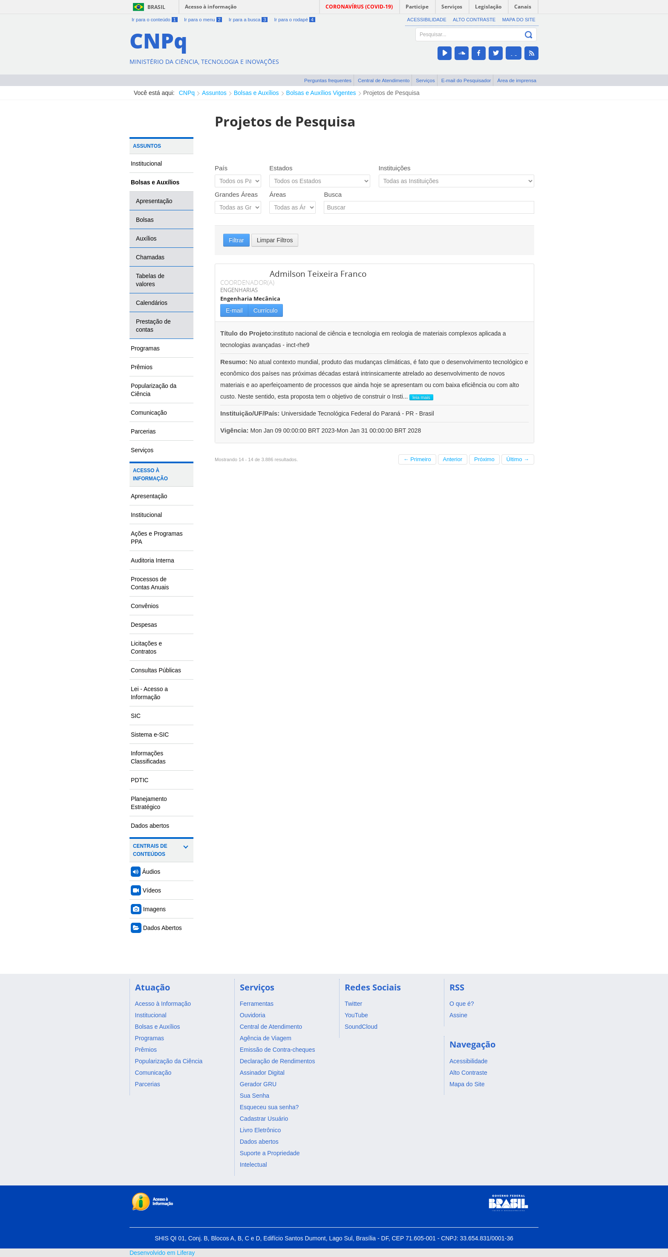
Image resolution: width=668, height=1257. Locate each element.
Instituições (395, 168)
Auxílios (146, 238)
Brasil (156, 7)
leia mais (421, 397)
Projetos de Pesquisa (391, 92)
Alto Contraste (474, 19)
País (221, 168)
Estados (280, 168)
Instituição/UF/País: (250, 413)
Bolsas (145, 219)
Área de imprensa (516, 80)
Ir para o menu (203, 19)
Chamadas (150, 257)
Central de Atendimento (383, 80)
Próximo (484, 459)
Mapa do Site (519, 19)
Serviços (425, 80)
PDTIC (140, 780)
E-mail (234, 310)
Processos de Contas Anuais (150, 583)
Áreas (277, 194)
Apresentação (154, 201)
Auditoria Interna (152, 560)
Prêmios (142, 367)
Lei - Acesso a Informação (149, 693)
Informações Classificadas (148, 757)
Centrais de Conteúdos (150, 850)
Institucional (146, 163)
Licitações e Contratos (146, 647)
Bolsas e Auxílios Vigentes (321, 92)
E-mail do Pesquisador (466, 80)
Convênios (145, 606)
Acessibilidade (426, 19)
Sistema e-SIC (150, 734)
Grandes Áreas (236, 194)
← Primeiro (417, 459)
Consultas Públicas (156, 670)
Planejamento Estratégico (149, 802)
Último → (518, 459)
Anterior (453, 459)
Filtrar (236, 240)
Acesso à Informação (150, 475)
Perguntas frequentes (327, 80)
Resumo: (234, 361)
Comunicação (149, 412)
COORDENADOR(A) (247, 282)
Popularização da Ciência (153, 389)
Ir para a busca (248, 19)
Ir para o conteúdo (155, 19)
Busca (333, 194)
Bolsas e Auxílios (256, 92)
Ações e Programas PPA (157, 537)
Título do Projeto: (246, 333)
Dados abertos (150, 825)
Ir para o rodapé (294, 19)
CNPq (187, 92)
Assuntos (214, 92)
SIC (136, 715)
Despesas (144, 624)
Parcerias (143, 431)
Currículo (265, 310)
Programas (145, 348)
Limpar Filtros (275, 240)
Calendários (151, 302)
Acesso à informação (210, 6)
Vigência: (235, 430)
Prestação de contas (153, 325)
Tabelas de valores (150, 280)
